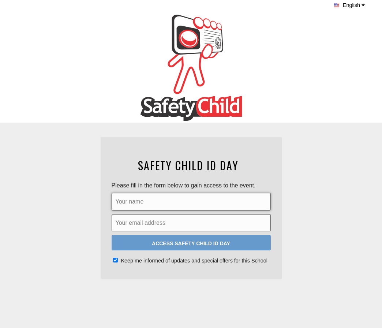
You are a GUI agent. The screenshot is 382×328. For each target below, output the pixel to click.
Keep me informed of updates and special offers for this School (190, 261)
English (349, 5)
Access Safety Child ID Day (191, 243)
